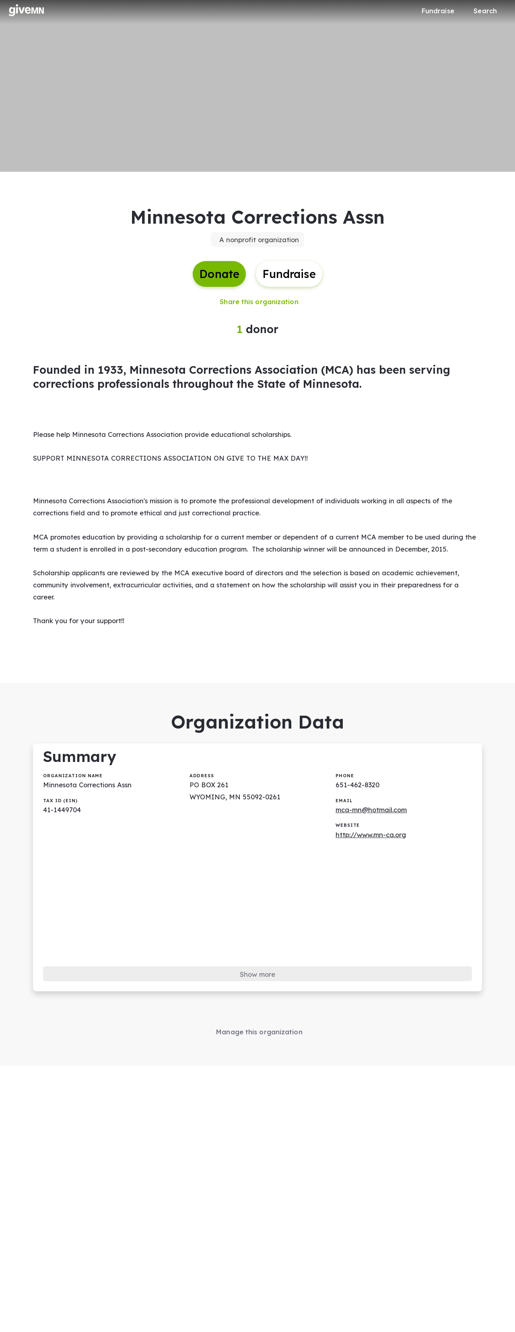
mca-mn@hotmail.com (374, 837)
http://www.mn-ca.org (373, 862)
